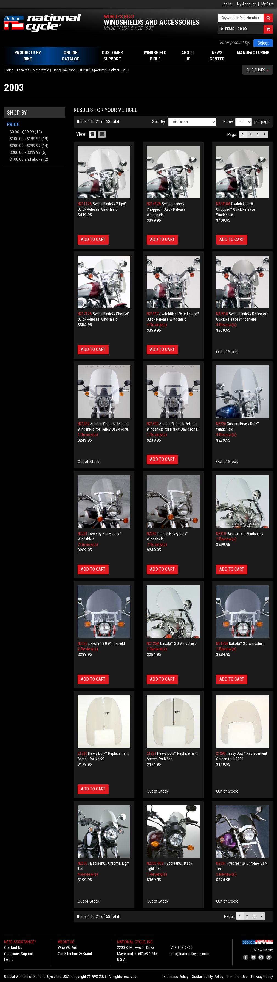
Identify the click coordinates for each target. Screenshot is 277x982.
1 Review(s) (88, 434)
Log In (226, 4)
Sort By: (159, 121)
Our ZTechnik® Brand (75, 953)
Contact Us (13, 947)
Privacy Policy (262, 976)
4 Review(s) (157, 325)
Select (263, 43)
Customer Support (18, 953)
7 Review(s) (88, 544)
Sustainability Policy (207, 976)
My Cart (267, 4)
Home (9, 70)
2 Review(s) (88, 649)
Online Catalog (71, 56)
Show (228, 121)
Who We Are (67, 947)
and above (26, 159)
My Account (246, 4)
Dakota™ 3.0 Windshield (245, 533)
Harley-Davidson (64, 70)
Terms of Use (237, 976)
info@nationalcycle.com (190, 953)
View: (81, 134)
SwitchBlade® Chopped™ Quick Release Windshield (166, 209)
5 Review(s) (226, 874)
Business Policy (176, 976)
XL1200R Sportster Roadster (99, 70)
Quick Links (257, 70)
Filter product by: (235, 42)
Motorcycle (41, 70)
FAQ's (8, 959)
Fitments (23, 70)
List (102, 134)
